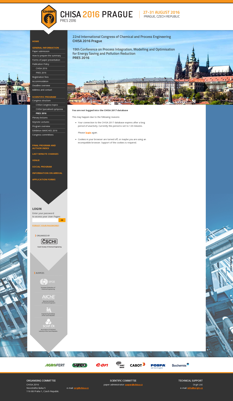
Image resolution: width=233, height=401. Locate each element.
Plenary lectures (40, 117)
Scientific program (44, 96)
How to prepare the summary (46, 55)
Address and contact (42, 89)
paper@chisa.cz (134, 384)
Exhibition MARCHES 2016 (44, 130)
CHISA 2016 (41, 68)
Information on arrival (47, 172)
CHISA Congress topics (47, 104)
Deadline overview (41, 85)
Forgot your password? (45, 225)
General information (45, 47)
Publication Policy (40, 64)
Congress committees (43, 134)
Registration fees (40, 77)
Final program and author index (44, 147)
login (88, 132)
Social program (42, 166)
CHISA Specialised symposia (49, 109)
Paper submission (40, 51)
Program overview (41, 126)
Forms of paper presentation (46, 59)
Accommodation (40, 81)
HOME (35, 41)
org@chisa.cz (81, 387)
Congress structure (41, 100)
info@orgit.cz (195, 387)
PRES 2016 (41, 72)
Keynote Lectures (40, 121)
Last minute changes (45, 153)
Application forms (43, 179)
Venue (36, 160)
